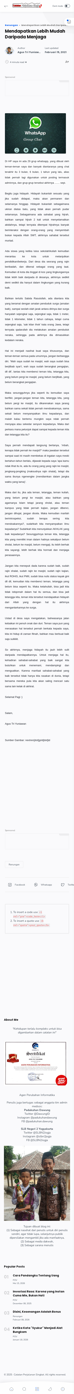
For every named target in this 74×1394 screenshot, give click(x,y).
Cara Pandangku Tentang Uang (36, 1275)
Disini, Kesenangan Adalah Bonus (37, 1312)
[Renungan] (14, 864)
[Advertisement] (37, 780)
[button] (6, 6)
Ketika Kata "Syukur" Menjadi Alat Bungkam (38, 1330)
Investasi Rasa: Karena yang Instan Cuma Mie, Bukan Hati (38, 1293)
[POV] (15, 1280)
